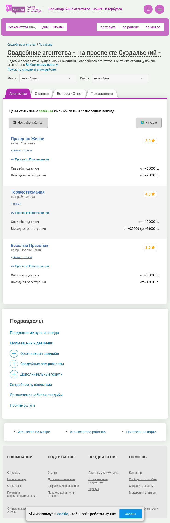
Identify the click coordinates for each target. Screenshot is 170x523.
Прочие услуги (22, 405)
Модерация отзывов (142, 492)
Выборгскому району (42, 64)
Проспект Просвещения (32, 159)
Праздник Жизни (27, 138)
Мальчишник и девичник (31, 343)
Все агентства (22, 27)
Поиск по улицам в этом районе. (32, 69)
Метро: (12, 78)
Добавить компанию (61, 479)
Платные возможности (103, 472)
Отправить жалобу (141, 486)
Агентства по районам (86, 432)
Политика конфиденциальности (21, 494)
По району (45, 44)
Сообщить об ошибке (142, 479)
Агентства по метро (32, 432)
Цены (45, 27)
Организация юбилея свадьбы (36, 395)
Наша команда (16, 479)
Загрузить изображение (63, 486)
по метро (153, 27)
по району (130, 27)
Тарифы (93, 489)
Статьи (52, 472)
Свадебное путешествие (31, 384)
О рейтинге (14, 486)
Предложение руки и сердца (34, 333)
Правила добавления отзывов (62, 494)
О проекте (13, 472)
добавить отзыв (21, 150)
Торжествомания (28, 192)
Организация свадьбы (39, 353)
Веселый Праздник (29, 245)
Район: (85, 78)
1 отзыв (16, 203)
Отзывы (58, 27)
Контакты (135, 472)
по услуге (108, 27)
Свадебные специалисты (42, 364)
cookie (62, 514)
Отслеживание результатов (98, 481)
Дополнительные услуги (41, 374)
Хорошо (130, 514)
